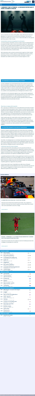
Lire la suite (4, 209)
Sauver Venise (6, 308)
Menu (33, 1)
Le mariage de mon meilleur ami (10, 257)
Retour (10, 4)
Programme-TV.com (16, 394)
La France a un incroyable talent (10, 301)
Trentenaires (6, 285)
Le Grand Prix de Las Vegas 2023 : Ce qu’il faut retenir (13, 200)
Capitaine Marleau (7, 276)
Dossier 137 (6, 259)
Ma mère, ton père (7, 306)
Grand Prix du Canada (8, 315)
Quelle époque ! (7, 310)
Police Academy (7, 252)
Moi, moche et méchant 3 (9, 264)
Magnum (5, 280)
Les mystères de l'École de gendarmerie (12, 266)
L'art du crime (6, 273)
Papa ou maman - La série (9, 283)
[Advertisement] (17, 336)
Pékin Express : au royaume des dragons (12, 289)
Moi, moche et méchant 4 (9, 255)
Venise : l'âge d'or (7, 296)
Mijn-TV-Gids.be (31, 394)
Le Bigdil (5, 292)
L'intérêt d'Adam (7, 269)
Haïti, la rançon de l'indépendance (10, 294)
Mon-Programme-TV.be (24, 394)
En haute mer (6, 278)
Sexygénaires (6, 262)
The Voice (5, 299)
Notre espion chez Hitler (8, 303)
